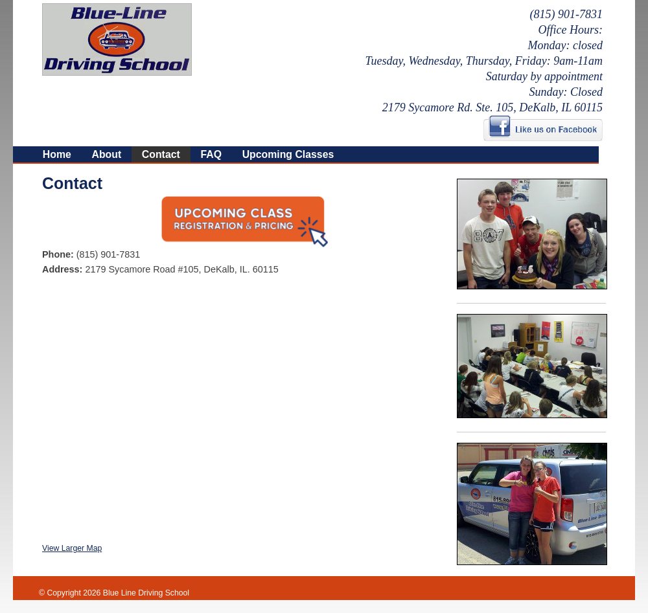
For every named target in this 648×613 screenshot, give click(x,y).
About (106, 154)
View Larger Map (72, 548)
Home (57, 154)
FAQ (211, 154)
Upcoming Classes (288, 154)
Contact (161, 154)
